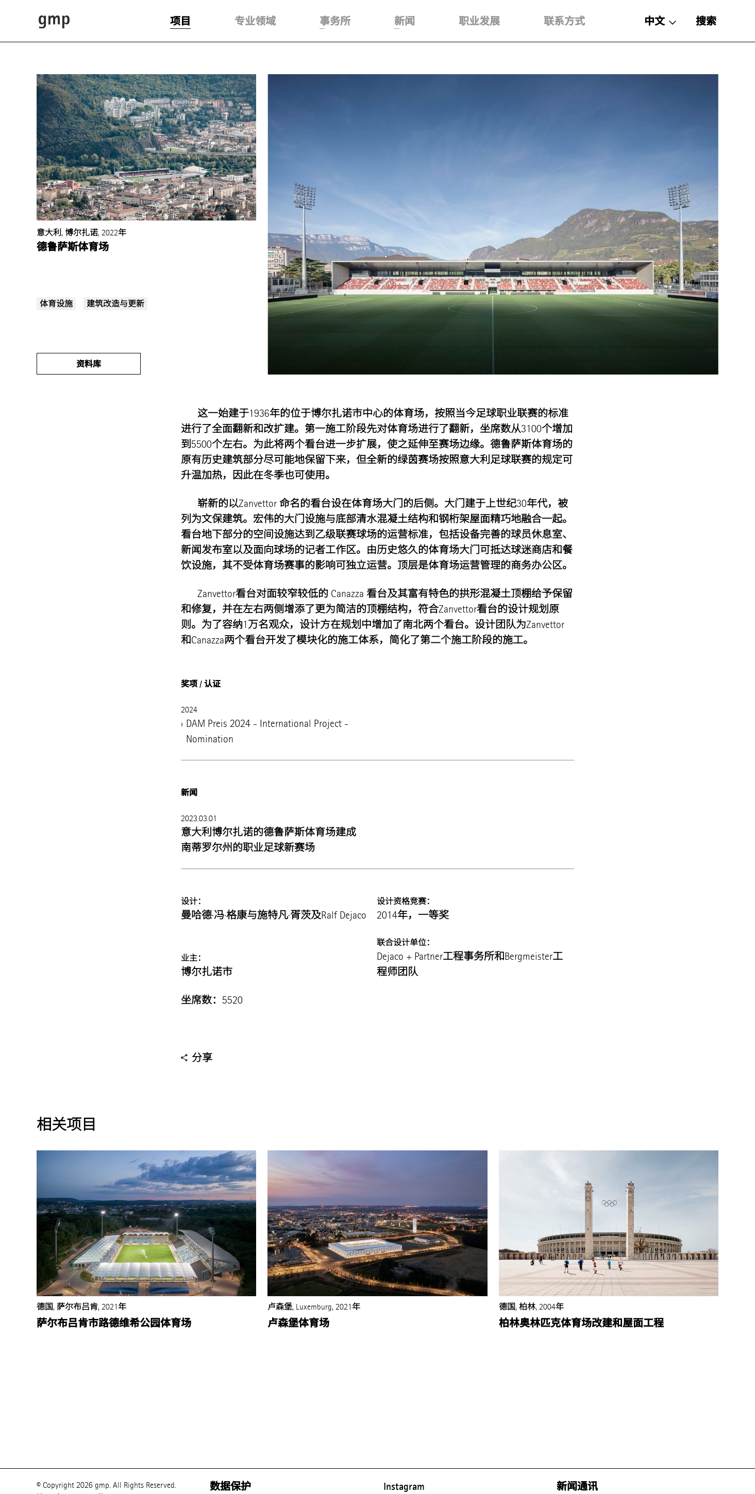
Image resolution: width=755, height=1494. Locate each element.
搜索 (706, 21)
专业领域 (255, 21)
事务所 (335, 21)
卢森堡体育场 (298, 1323)
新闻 (404, 21)
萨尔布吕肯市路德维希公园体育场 (114, 1323)
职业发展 (479, 21)
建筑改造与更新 (115, 304)
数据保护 (230, 1486)
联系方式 (564, 21)
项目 (180, 21)
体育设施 (56, 304)
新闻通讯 (577, 1486)
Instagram (404, 1486)
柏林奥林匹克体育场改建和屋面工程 (581, 1323)
